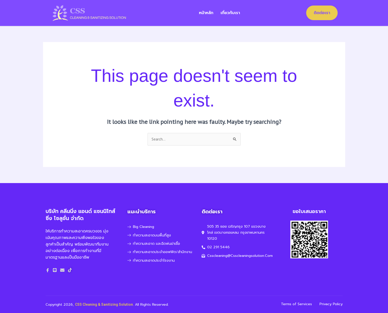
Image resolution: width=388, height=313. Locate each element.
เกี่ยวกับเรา (230, 13)
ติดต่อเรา (322, 13)
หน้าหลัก (206, 13)
